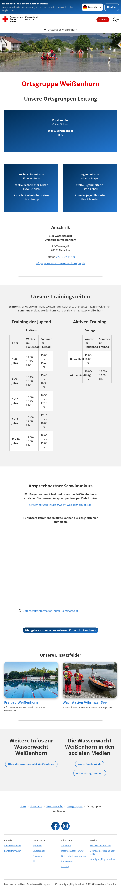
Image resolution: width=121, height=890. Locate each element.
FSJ (34, 861)
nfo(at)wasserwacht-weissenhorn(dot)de (60, 263)
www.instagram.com (89, 773)
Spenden (103, 19)
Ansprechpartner (12, 845)
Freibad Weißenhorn (21, 702)
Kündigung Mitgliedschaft (102, 859)
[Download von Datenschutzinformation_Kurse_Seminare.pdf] (60, 611)
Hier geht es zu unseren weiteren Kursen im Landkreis (60, 630)
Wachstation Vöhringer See (85, 702)
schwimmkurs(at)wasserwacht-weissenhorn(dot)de (60, 505)
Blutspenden (39, 850)
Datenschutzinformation (73, 856)
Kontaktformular (12, 850)
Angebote (66, 845)
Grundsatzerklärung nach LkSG (102, 852)
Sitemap (65, 866)
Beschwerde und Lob (100, 845)
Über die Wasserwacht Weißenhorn (31, 764)
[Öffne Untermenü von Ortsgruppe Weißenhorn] (60, 28)
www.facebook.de (89, 764)
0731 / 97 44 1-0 (65, 257)
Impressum (67, 861)
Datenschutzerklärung (72, 850)
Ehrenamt (38, 856)
